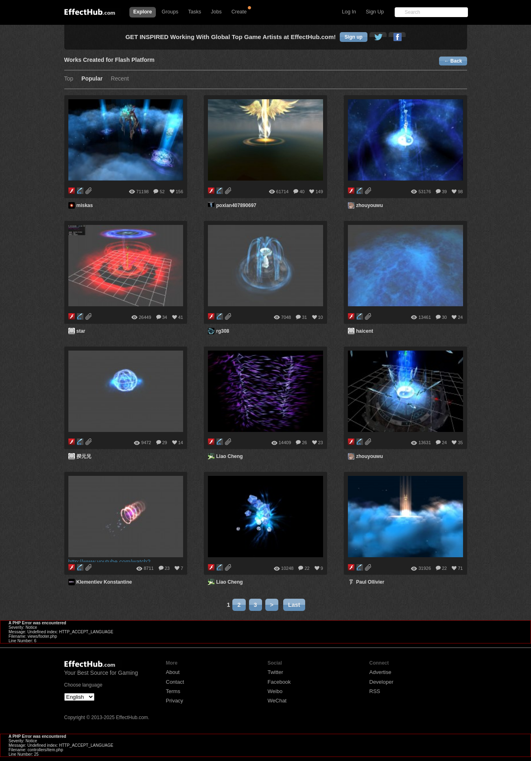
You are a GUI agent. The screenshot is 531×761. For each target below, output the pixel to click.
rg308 (222, 331)
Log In (349, 12)
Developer (381, 682)
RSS (374, 691)
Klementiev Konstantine (104, 582)
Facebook (279, 682)
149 (319, 191)
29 (164, 442)
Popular (92, 79)
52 (162, 191)
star (80, 331)
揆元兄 (83, 456)
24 (460, 317)
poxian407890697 (236, 205)
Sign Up (375, 12)
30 (444, 317)
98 (460, 191)
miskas (84, 205)
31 (304, 317)
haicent (364, 331)
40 (301, 191)
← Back (453, 61)
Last (294, 605)
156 (179, 191)
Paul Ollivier (370, 582)
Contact (175, 682)
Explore (142, 12)
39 (444, 191)
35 (460, 442)
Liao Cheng (229, 456)
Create (239, 12)
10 (320, 317)
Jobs (216, 12)
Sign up (354, 37)
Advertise (380, 672)
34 (164, 317)
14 (180, 442)
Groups (170, 12)
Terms (173, 691)
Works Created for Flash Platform (109, 60)
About (173, 672)
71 (460, 568)
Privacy (175, 701)
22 (306, 568)
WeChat (277, 701)
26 (304, 442)
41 (180, 317)
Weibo (275, 691)
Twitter (275, 672)
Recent (120, 79)
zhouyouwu (369, 205)
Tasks (194, 12)
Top (69, 79)
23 (320, 442)
